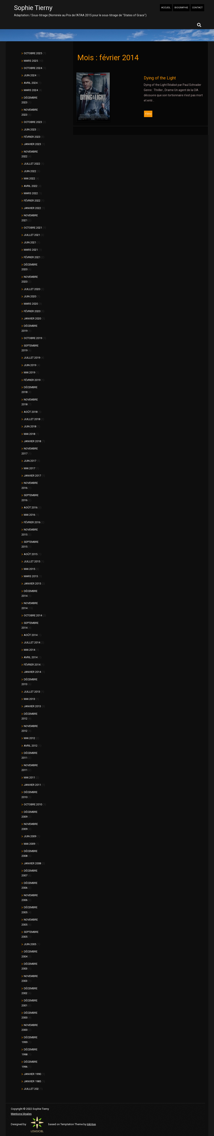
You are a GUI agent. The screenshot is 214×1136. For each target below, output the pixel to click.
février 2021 (32, 257)
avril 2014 (30, 657)
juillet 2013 (32, 691)
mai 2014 (29, 649)
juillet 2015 (32, 561)
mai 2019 (29, 372)
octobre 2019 (33, 338)
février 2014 (32, 664)
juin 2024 (30, 75)
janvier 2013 (32, 706)
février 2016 (32, 522)
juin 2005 (30, 944)
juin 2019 (30, 365)
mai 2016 (29, 514)
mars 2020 (31, 303)
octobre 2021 (33, 227)
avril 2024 (30, 82)
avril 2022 (30, 186)
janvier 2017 (32, 475)
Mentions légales (21, 1113)
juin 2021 (30, 242)
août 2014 (30, 635)
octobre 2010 (33, 804)
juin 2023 (30, 129)
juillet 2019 (32, 357)
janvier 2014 (32, 671)
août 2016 (30, 507)
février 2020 (32, 311)
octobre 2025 (33, 53)
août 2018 (30, 411)
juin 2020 (30, 296)
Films (148, 113)
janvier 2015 (32, 583)
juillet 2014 (32, 642)
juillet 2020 (32, 289)
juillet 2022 (32, 163)
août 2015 (30, 554)
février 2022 (32, 200)
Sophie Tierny (33, 8)
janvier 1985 (32, 1081)
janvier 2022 (32, 208)
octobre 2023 (33, 122)
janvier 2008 (32, 863)
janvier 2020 (32, 318)
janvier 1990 (32, 1074)
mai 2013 (29, 699)
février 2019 (32, 380)
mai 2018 (29, 433)
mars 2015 (31, 576)
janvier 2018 (32, 441)
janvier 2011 (32, 784)
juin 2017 (30, 460)
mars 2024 (31, 90)
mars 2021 (31, 249)
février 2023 (32, 136)
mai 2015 (29, 569)
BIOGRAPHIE (181, 7)
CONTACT (197, 7)
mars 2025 (31, 60)
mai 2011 (29, 777)
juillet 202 (31, 1088)
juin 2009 (30, 836)
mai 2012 (29, 738)
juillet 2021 (32, 234)
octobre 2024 (33, 68)
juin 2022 (30, 171)
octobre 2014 (33, 615)
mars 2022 (31, 193)
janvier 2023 (32, 144)
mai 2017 (29, 468)
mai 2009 (29, 843)
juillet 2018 (32, 419)
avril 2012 (30, 745)
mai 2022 (29, 178)
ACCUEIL (166, 7)
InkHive (91, 1124)
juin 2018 (30, 426)
